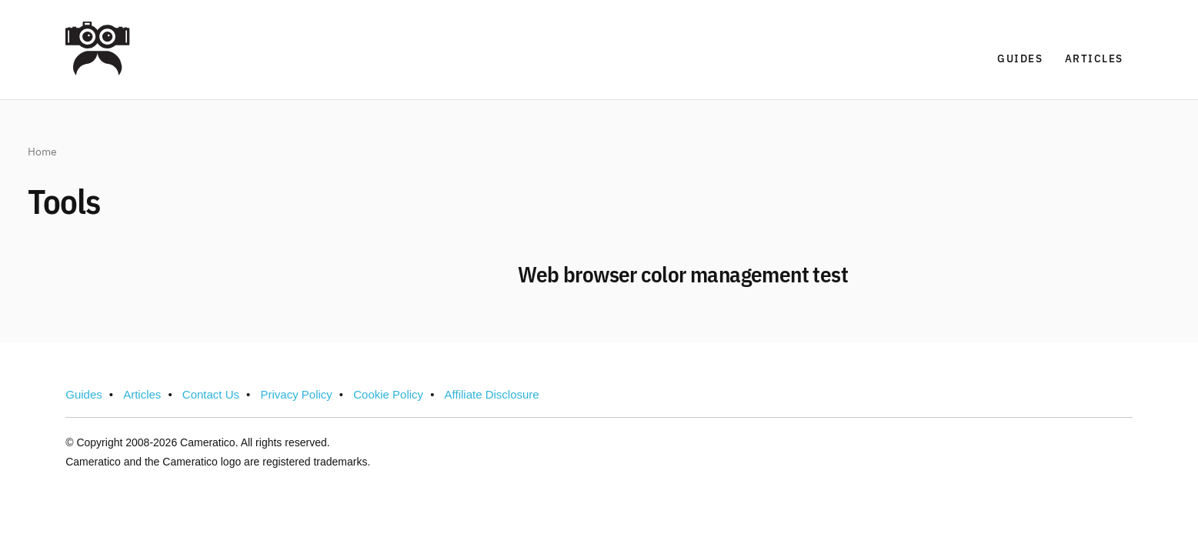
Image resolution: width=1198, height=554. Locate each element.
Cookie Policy (388, 394)
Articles (1094, 59)
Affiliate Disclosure (492, 394)
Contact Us (210, 394)
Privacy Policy (296, 394)
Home (42, 152)
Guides (1020, 59)
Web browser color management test (683, 276)
